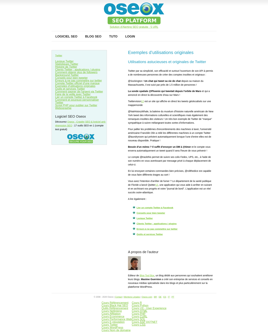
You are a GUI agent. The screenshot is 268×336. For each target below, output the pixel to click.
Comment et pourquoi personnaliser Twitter (77, 101)
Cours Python (140, 305)
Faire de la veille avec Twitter (73, 94)
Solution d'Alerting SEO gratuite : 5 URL (134, 27)
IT (169, 297)
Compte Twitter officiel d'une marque (77, 83)
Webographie (63, 108)
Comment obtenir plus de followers (76, 72)
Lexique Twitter (145, 218)
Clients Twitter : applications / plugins (157, 223)
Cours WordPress (112, 327)
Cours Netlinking (112, 311)
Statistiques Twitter (66, 64)
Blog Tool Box (147, 275)
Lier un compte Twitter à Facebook (155, 207)
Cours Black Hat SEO (115, 305)
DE (160, 297)
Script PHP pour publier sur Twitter (76, 105)
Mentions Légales (132, 297)
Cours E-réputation (113, 322)
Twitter (58, 55)
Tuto (113, 36)
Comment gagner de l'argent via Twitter (79, 91)
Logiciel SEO (66, 36)
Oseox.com (147, 297)
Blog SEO (93, 36)
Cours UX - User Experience (149, 308)
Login (130, 36)
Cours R (137, 302)
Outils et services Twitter (150, 234)
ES (164, 297)
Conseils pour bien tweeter (151, 213)
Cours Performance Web (117, 319)
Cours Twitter (110, 324)
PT (173, 297)
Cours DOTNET (144, 322)
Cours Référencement (115, 302)
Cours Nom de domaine (116, 330)
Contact (118, 297)
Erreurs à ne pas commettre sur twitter (157, 229)
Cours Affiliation (111, 313)
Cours (139, 311)
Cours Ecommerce (113, 316)
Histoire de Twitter (66, 66)
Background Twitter (67, 75)
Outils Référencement (115, 308)
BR (155, 297)
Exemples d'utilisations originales (75, 86)
